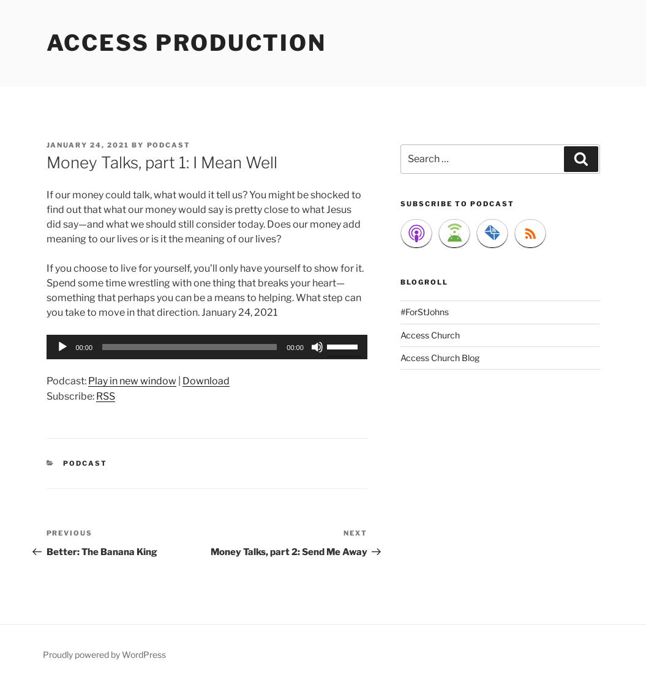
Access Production (186, 42)
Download (206, 381)
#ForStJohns (424, 312)
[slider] (189, 347)
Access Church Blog (439, 358)
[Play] (62, 347)
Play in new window (132, 381)
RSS (105, 396)
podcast (169, 145)
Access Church (430, 335)
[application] (207, 347)
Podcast (85, 463)
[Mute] (317, 347)
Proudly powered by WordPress (104, 654)
